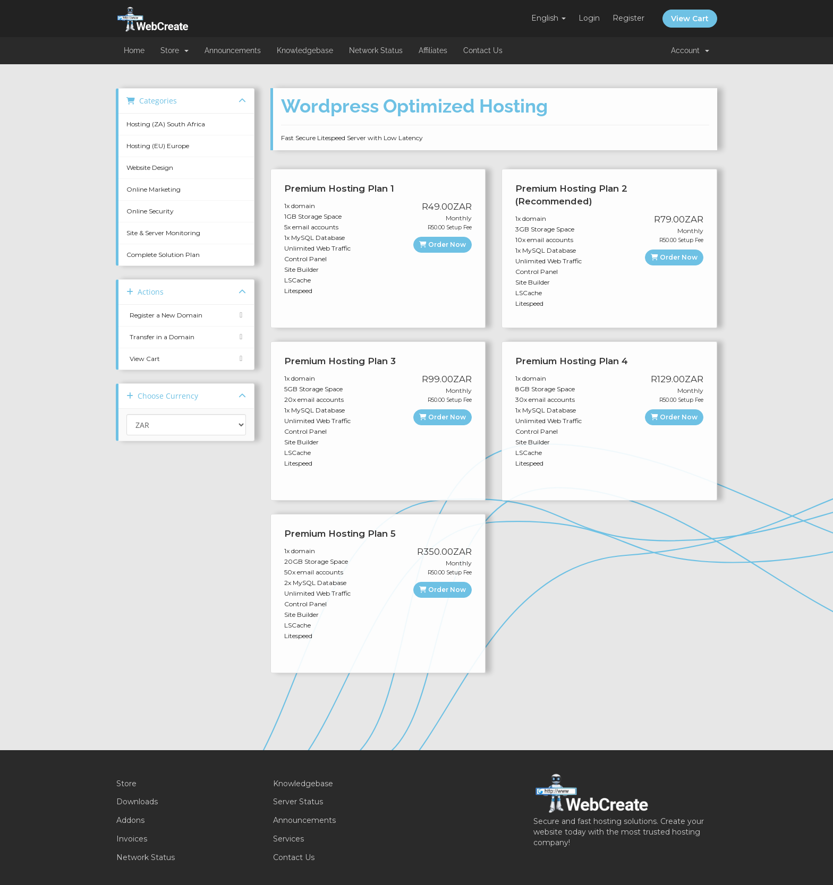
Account (690, 50)
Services (288, 839)
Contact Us (483, 50)
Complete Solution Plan (163, 255)
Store (174, 50)
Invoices (131, 839)
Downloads (137, 801)
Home (134, 50)
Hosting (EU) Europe (157, 146)
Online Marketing (153, 189)
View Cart (690, 18)
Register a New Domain (186, 315)
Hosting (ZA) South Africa (165, 124)
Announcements (233, 50)
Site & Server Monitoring (163, 233)
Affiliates (433, 50)
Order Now (442, 244)
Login (589, 18)
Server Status (298, 801)
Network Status (376, 50)
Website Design (149, 167)
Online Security (150, 211)
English (548, 18)
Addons (130, 820)
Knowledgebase (305, 50)
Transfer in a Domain (186, 337)
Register (628, 18)
